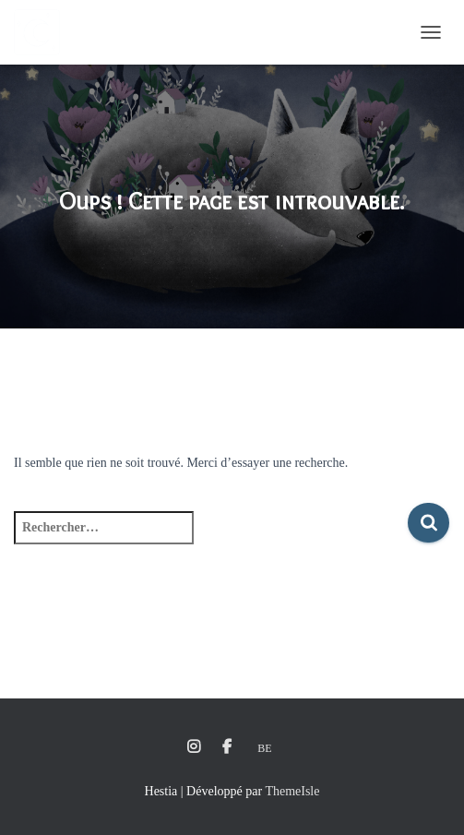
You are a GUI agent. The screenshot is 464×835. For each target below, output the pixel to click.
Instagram (193, 747)
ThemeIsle (292, 791)
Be (264, 748)
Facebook (227, 747)
